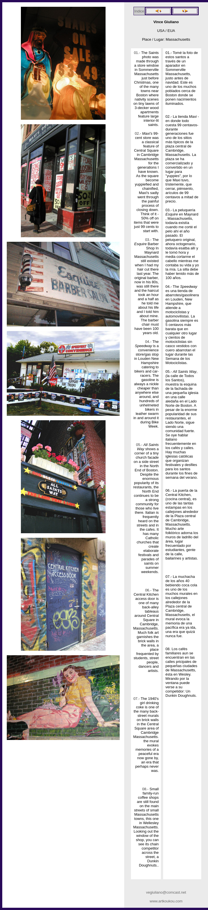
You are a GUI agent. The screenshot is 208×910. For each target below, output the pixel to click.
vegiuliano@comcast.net (166, 892)
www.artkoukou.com (166, 901)
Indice (139, 11)
